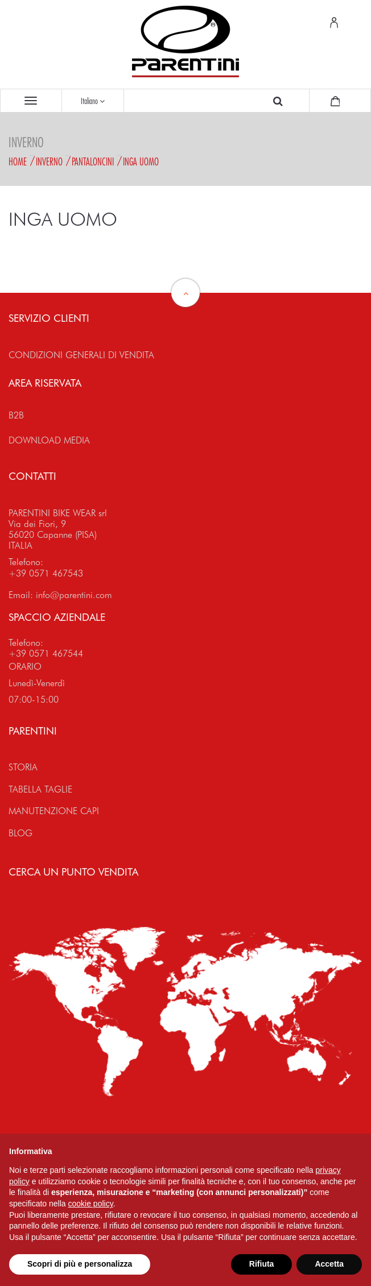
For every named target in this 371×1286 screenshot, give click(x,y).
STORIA (23, 767)
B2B (16, 415)
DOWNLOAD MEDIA (49, 440)
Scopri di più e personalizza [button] (79, 1263)
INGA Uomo (141, 161)
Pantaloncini (93, 161)
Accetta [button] (329, 1263)
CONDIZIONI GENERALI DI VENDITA (81, 355)
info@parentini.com (74, 595)
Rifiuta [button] (261, 1263)
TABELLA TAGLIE (40, 789)
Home (18, 161)
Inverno (49, 161)
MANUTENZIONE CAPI (54, 811)
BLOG (20, 833)
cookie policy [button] (90, 1203)
